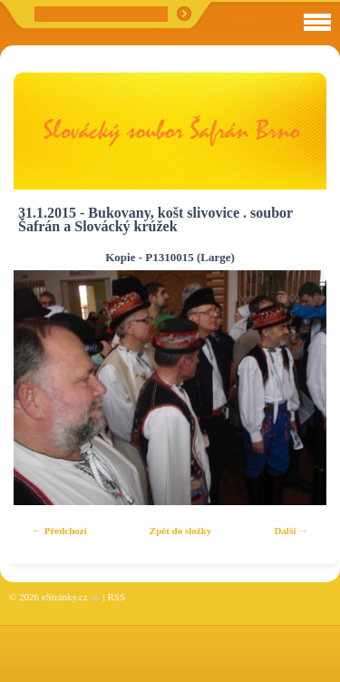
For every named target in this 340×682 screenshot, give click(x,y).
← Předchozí (59, 530)
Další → (291, 530)
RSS (116, 596)
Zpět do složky (180, 530)
